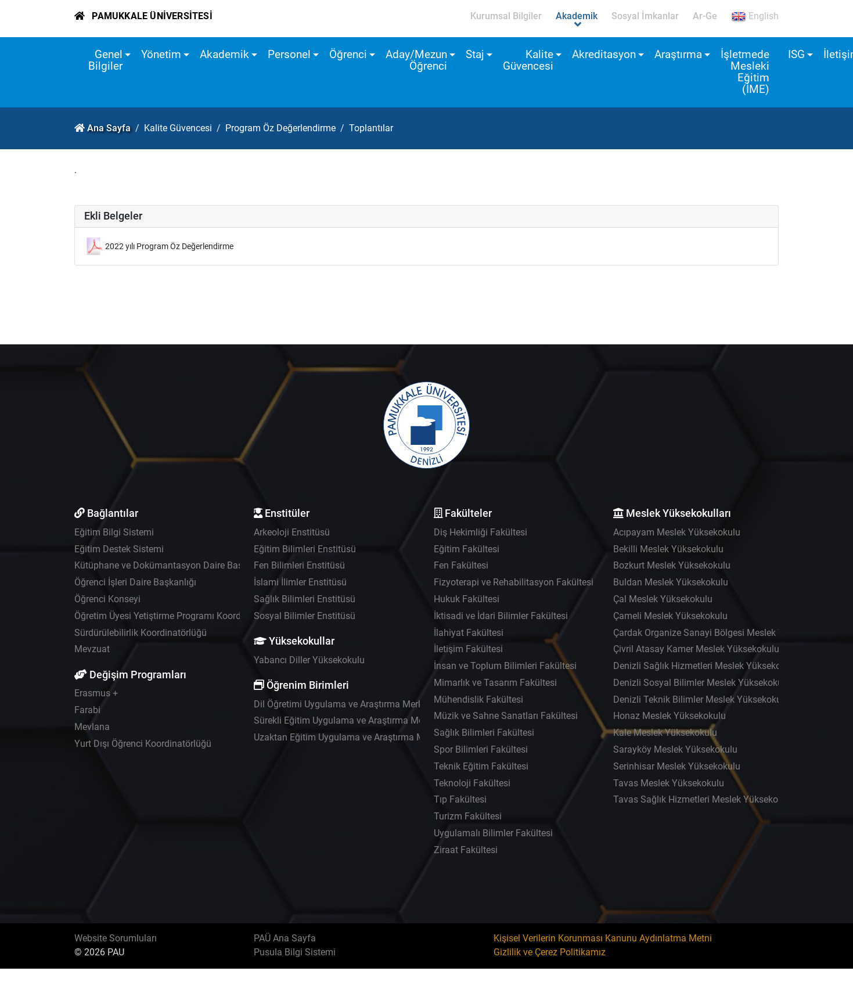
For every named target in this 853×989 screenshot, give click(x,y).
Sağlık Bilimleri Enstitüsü (304, 599)
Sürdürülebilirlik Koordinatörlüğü (140, 632)
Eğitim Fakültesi (466, 549)
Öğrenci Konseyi (107, 599)
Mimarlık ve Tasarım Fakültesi (495, 682)
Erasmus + (96, 693)
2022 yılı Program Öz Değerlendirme (169, 246)
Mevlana (92, 726)
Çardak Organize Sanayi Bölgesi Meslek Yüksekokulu (721, 632)
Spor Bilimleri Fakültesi (481, 749)
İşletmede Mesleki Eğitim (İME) (745, 72)
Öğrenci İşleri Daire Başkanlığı (135, 582)
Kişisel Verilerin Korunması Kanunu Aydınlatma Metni (603, 938)
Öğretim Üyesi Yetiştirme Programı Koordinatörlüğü (178, 615)
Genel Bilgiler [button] (105, 60)
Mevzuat (92, 648)
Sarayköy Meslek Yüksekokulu (675, 749)
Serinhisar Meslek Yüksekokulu (676, 766)
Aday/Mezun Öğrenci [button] (416, 60)
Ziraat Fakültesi (466, 849)
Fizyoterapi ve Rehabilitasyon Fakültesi (513, 582)
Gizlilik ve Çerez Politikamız (550, 952)
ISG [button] (796, 54)
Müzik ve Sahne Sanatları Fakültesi (506, 715)
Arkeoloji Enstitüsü (292, 532)
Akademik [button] (224, 54)
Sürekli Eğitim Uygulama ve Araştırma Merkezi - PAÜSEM (369, 720)
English (755, 16)
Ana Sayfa (109, 128)
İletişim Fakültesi (468, 648)
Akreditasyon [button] (604, 54)
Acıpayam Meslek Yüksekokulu (676, 532)
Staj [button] (475, 54)
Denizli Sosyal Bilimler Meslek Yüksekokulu (701, 682)
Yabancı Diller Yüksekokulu (309, 660)
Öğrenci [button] (348, 54)
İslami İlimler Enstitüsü (300, 582)
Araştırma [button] (678, 54)
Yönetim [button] (161, 54)
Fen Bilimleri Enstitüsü (299, 565)
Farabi (87, 709)
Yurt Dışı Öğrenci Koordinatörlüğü (142, 743)
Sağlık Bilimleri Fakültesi (484, 732)
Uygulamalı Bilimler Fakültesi (493, 833)
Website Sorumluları (115, 938)
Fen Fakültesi (461, 565)
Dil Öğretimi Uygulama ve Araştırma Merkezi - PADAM (363, 704)
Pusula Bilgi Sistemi (295, 952)
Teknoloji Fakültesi (472, 783)
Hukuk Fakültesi (466, 599)
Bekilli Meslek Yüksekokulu (668, 549)
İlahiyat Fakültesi (468, 632)
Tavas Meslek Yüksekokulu (668, 783)
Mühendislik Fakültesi (478, 699)
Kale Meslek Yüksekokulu (665, 732)
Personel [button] (289, 54)
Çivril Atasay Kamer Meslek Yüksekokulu (696, 648)
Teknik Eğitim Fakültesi (481, 766)
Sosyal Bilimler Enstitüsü (304, 615)
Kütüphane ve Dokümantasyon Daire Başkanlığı (172, 565)
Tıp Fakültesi (460, 799)
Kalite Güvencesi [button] (528, 60)
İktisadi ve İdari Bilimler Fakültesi (501, 615)
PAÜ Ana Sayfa (285, 938)
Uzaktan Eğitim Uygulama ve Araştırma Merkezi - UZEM (367, 737)
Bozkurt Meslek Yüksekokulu (671, 565)
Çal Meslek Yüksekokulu (662, 599)
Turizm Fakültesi (468, 816)
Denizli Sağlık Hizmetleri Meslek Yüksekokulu (705, 665)
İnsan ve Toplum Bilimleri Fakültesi (505, 665)
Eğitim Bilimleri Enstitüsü (305, 549)
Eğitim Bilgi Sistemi (114, 532)
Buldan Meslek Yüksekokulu (670, 582)
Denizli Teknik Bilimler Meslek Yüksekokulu (701, 699)
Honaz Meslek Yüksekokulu (669, 715)
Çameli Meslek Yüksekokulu (670, 615)
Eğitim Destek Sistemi (119, 549)
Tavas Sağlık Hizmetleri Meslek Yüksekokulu (704, 799)
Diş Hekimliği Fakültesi (480, 532)
